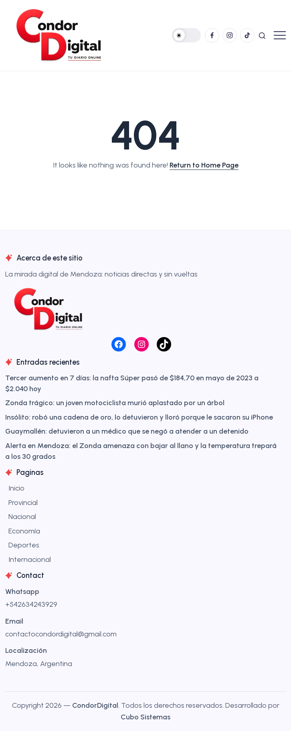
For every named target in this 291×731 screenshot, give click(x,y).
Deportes (23, 545)
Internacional (29, 559)
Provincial (23, 502)
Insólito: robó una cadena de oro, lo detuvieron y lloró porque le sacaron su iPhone (139, 417)
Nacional (22, 516)
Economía (24, 531)
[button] (186, 35)
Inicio (16, 488)
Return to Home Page (204, 165)
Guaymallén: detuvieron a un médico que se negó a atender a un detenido (127, 431)
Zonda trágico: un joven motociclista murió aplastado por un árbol (114, 402)
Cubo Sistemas (145, 717)
